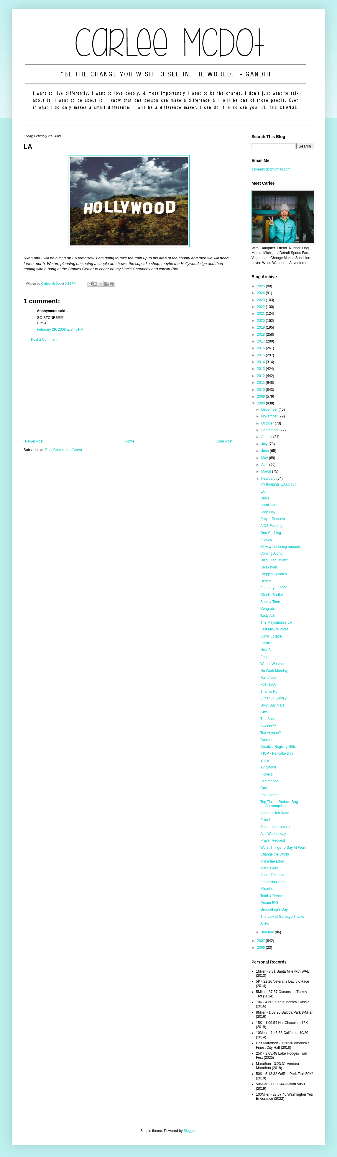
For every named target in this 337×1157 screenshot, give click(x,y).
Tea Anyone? (270, 733)
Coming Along (271, 553)
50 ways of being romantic (280, 547)
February (268, 478)
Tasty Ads (267, 616)
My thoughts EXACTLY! (278, 484)
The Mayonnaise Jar (276, 622)
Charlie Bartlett (272, 595)
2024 (261, 293)
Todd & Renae (271, 896)
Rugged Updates (273, 574)
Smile (264, 760)
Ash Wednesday (273, 834)
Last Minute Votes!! (275, 629)
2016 (261, 348)
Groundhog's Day (274, 909)
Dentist (265, 581)
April (265, 465)
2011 (261, 383)
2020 (261, 321)
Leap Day (267, 512)
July (265, 444)
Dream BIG (269, 903)
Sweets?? (268, 726)
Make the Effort (272, 861)
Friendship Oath (272, 882)
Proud (265, 820)
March (266, 471)
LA (262, 491)
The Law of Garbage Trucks (282, 917)
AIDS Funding (271, 526)
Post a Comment (44, 339)
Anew (264, 923)
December (270, 409)
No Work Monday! (274, 671)
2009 (261, 396)
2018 (261, 334)
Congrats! (268, 609)
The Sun (267, 719)
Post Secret (269, 795)
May (265, 458)
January (268, 932)
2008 (261, 403)
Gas (263, 788)
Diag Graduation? (274, 560)
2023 (261, 300)
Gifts (264, 712)
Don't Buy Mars (272, 705)
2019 (261, 327)
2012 (261, 376)
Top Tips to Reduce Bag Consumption (279, 804)
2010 (261, 390)
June (265, 451)
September (270, 430)
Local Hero (268, 505)
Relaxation (268, 567)
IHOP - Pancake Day (276, 753)
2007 (261, 941)
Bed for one (269, 781)
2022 (261, 307)
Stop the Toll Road (274, 813)
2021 (261, 314)
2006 (261, 947)
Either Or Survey (273, 698)
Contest (266, 740)
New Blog (267, 650)
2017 (261, 341)
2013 (261, 369)
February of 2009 (273, 588)
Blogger (190, 1131)
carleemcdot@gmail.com (270, 169)
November (270, 416)
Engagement (270, 657)
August (267, 437)
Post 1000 (268, 684)
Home (129, 441)
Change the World (274, 854)
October (268, 423)
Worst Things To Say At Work (283, 847)
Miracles (267, 889)
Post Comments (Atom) (63, 450)
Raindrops (268, 678)
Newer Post (34, 441)
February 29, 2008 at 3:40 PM (60, 329)
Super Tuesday (272, 875)
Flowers (266, 774)
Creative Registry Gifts (278, 747)
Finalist (266, 643)
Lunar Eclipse (271, 636)
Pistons (266, 539)
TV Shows (268, 767)
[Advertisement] (129, 390)
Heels (264, 498)
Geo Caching (270, 533)
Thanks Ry (268, 691)
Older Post (224, 441)
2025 (261, 286)
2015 (261, 355)
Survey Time (270, 602)
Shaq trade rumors (275, 827)
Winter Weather (272, 664)
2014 (261, 362)
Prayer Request (272, 519)
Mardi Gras (269, 868)
